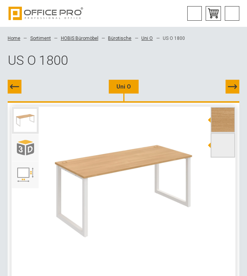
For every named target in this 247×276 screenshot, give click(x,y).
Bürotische (119, 38)
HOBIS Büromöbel (79, 38)
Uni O (147, 38)
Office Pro (46, 13)
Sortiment (40, 38)
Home (14, 38)
